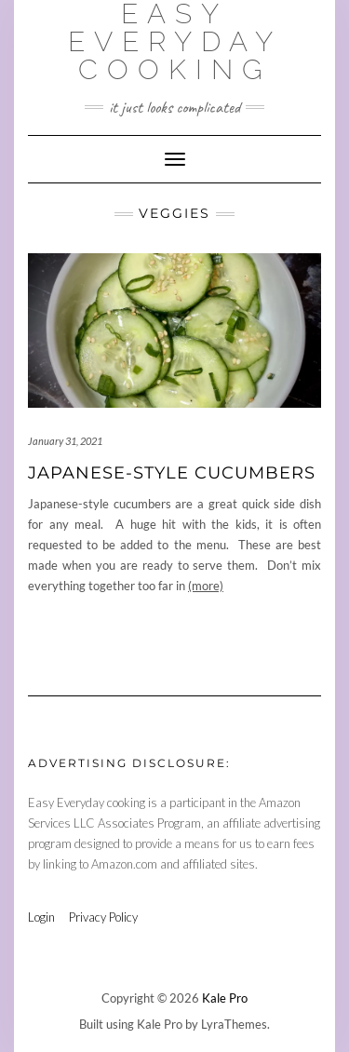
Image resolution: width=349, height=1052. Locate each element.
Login (41, 917)
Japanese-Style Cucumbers (171, 473)
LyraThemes (234, 1024)
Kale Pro (225, 998)
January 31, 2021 (65, 441)
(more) (205, 585)
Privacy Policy (103, 917)
